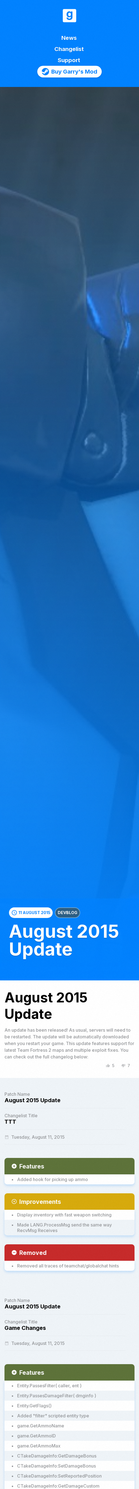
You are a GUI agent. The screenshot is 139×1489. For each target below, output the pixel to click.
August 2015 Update (32, 1100)
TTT (10, 1121)
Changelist (69, 49)
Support (69, 60)
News (69, 38)
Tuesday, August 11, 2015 (34, 1137)
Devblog (67, 912)
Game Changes (25, 1328)
